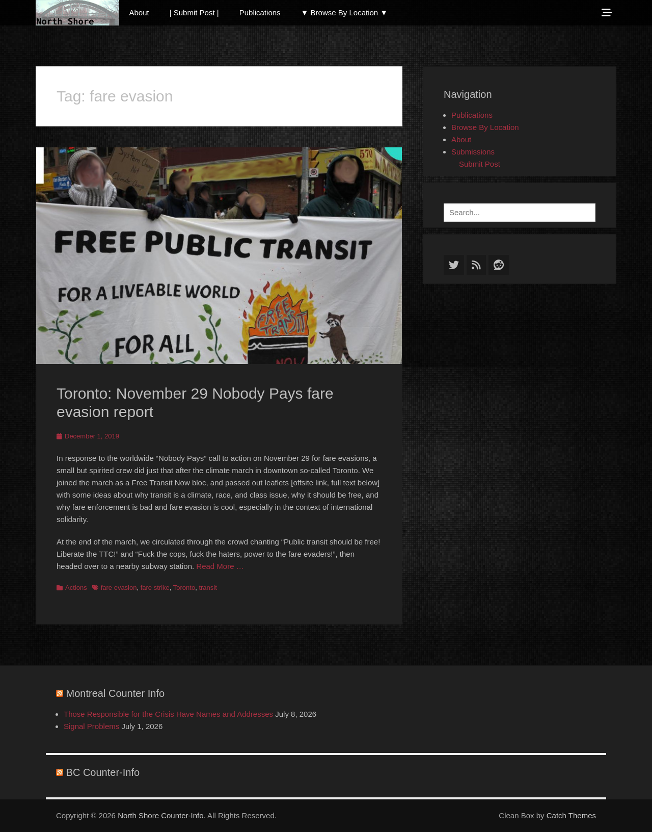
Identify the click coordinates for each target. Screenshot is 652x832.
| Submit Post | (194, 12)
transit (207, 587)
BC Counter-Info (103, 772)
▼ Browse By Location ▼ (344, 12)
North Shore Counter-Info (160, 815)
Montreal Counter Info (115, 693)
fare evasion (119, 587)
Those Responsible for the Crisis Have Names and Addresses (168, 714)
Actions (76, 587)
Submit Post (479, 164)
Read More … (219, 566)
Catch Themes (571, 815)
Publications (260, 12)
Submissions (473, 151)
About (139, 12)
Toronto (184, 587)
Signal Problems (91, 726)
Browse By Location (485, 127)
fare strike (155, 587)
